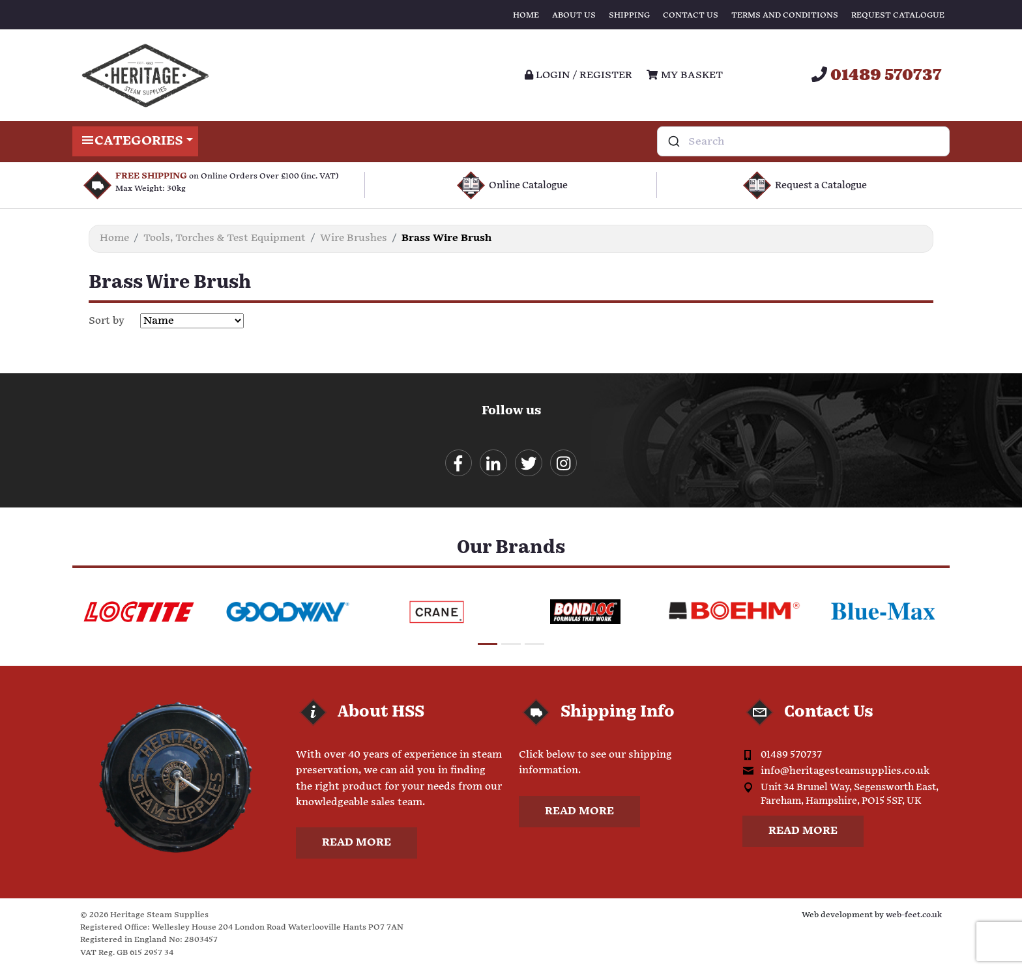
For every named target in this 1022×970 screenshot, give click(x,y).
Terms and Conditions (784, 15)
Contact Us (690, 15)
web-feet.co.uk (914, 916)
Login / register (578, 75)
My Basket (684, 75)
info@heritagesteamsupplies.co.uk (845, 771)
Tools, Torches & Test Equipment (224, 238)
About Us (574, 15)
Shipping (629, 15)
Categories (135, 141)
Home (526, 15)
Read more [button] (356, 844)
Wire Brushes (353, 238)
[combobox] (803, 141)
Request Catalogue (897, 15)
